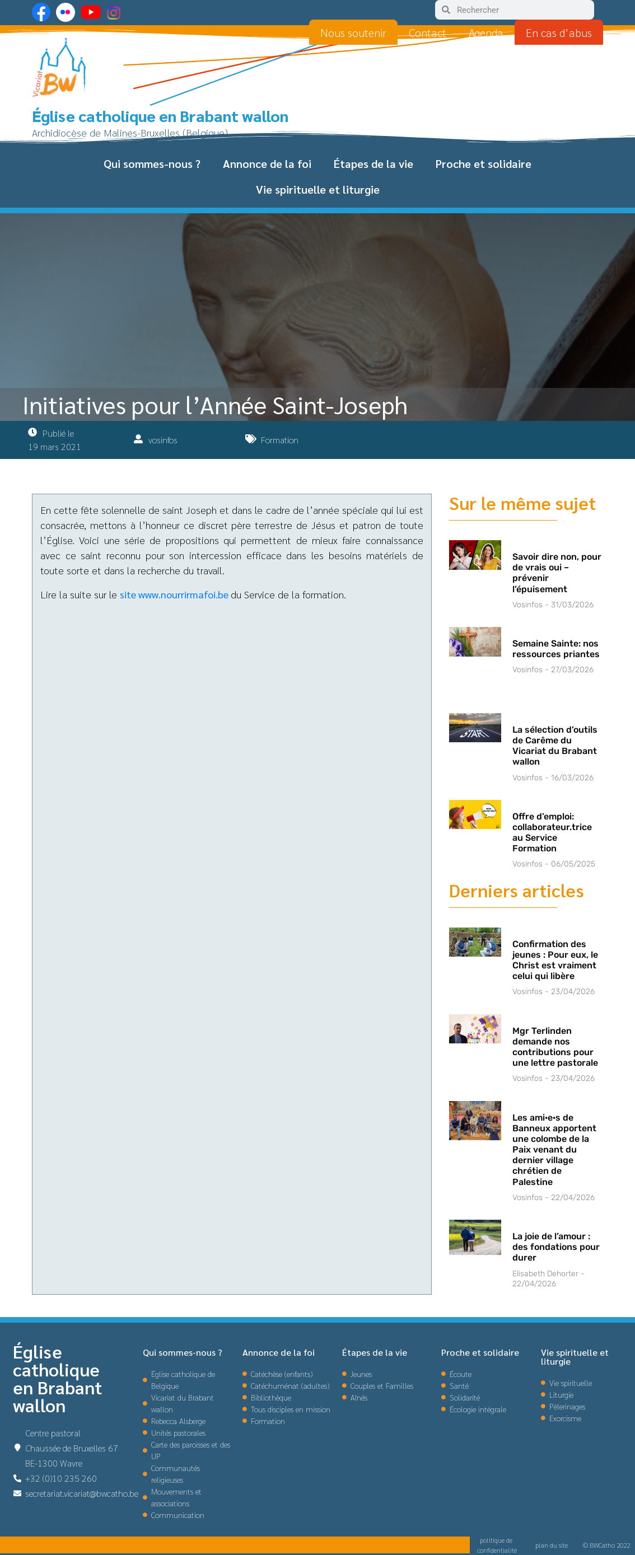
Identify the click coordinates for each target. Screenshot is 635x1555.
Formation (279, 440)
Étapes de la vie (373, 163)
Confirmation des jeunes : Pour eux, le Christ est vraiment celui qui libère (555, 960)
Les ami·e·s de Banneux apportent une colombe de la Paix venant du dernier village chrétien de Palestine (554, 1149)
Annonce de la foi (267, 163)
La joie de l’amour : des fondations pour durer (556, 1247)
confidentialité (497, 1549)
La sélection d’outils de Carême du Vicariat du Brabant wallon (554, 745)
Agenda (486, 32)
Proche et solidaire (483, 163)
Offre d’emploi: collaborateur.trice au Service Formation (552, 832)
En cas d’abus (559, 32)
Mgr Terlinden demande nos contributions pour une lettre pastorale (555, 1047)
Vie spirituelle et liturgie (318, 189)
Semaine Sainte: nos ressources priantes (556, 648)
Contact (427, 32)
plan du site (551, 1544)
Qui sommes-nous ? (152, 163)
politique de (497, 1539)
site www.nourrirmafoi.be (174, 594)
